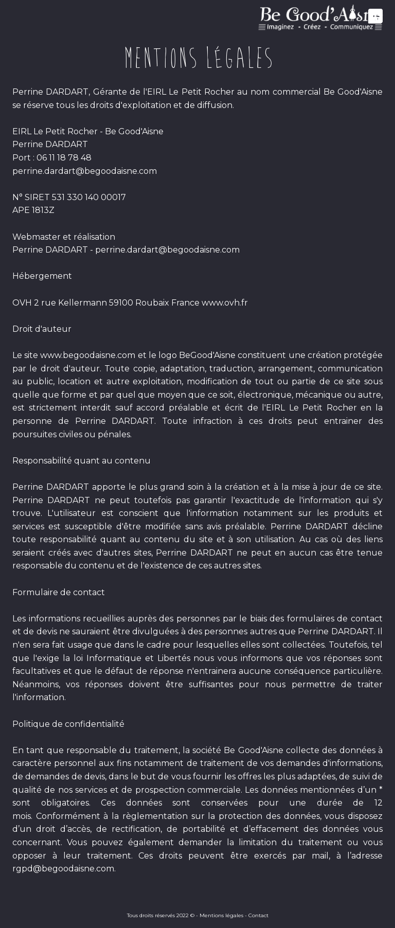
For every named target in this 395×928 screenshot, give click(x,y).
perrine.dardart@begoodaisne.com (84, 171)
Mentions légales (221, 915)
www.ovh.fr (225, 303)
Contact (258, 915)
